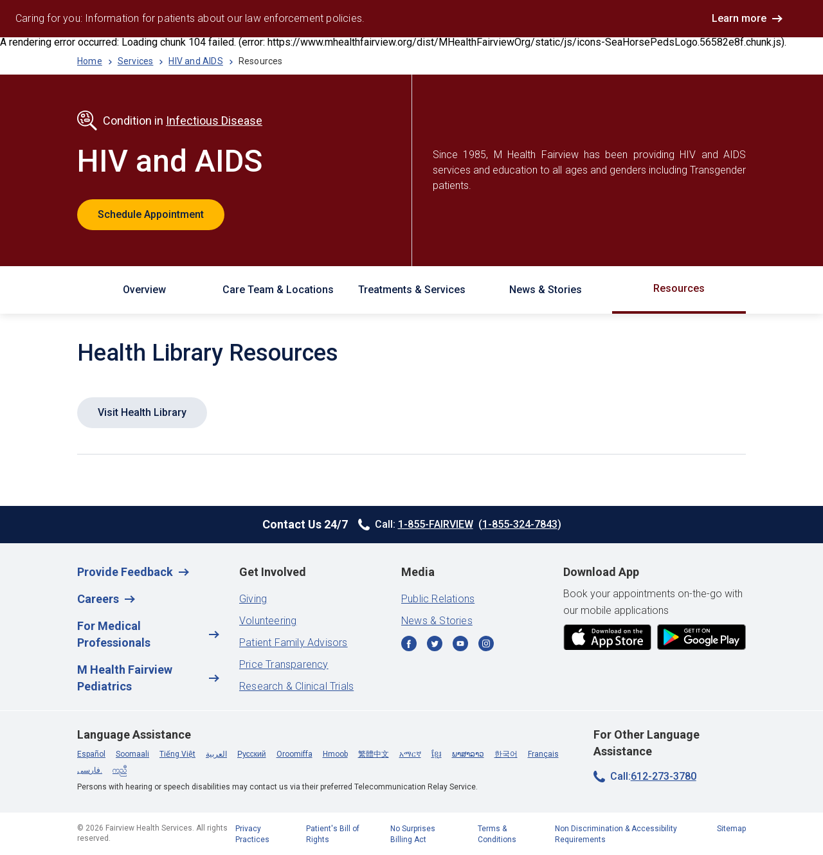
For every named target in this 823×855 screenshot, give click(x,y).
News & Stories (545, 290)
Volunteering (267, 621)
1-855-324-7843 (519, 524)
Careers (98, 599)
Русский (251, 754)
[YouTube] (460, 644)
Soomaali (132, 754)
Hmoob (335, 754)
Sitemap (731, 828)
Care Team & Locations (278, 290)
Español (91, 754)
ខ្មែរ (436, 754)
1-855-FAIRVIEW (435, 524)
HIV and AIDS (195, 61)
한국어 (506, 754)
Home (89, 61)
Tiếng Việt (177, 754)
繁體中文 (373, 754)
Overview (144, 290)
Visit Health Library (142, 412)
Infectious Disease (214, 120)
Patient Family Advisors (293, 642)
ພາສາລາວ (468, 754)
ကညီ (120, 770)
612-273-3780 (663, 776)
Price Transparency (284, 664)
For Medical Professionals (113, 634)
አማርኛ (410, 754)
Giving (253, 599)
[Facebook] (409, 644)
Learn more (739, 18)
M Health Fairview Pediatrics (124, 678)
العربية (216, 754)
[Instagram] (486, 644)
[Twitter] (434, 644)
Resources (679, 288)
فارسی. (89, 770)
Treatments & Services (412, 290)
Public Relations (438, 599)
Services (136, 61)
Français (543, 754)
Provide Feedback (125, 572)
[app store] (607, 638)
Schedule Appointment (151, 214)
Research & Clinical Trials (296, 686)
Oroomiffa (294, 754)
